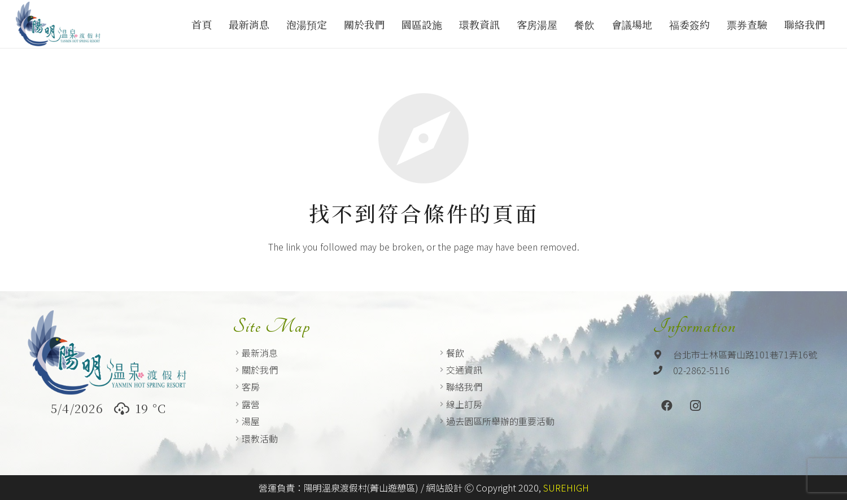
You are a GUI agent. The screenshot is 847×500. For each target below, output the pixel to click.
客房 (251, 386)
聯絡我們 (464, 386)
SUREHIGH (566, 487)
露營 (251, 404)
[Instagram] (695, 406)
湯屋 (251, 421)
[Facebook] (667, 406)
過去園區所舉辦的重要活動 (500, 421)
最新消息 (260, 352)
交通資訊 (464, 369)
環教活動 (260, 438)
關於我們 (260, 369)
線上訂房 (464, 404)
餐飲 (455, 352)
